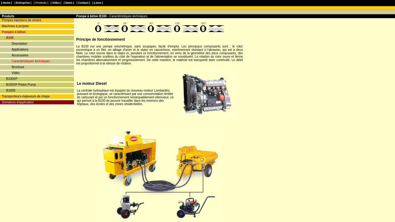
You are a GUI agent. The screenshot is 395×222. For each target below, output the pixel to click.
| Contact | (83, 2)
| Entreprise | (23, 2)
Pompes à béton (14, 32)
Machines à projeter (15, 26)
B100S (10, 90)
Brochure (18, 67)
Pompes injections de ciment (21, 20)
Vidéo (15, 73)
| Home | (6, 2)
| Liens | (98, 2)
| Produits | (41, 2)
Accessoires (20, 55)
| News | (69, 2)
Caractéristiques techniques (31, 61)
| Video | (56, 2)
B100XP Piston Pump (21, 84)
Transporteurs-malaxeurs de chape (26, 96)
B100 (10, 37)
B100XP (12, 78)
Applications (20, 49)
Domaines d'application (18, 102)
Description (19, 43)
